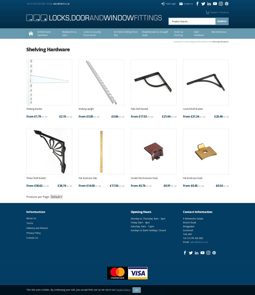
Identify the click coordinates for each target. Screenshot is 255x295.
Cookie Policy (123, 289)
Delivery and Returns (37, 228)
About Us (31, 218)
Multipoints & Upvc (69, 33)
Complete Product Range (184, 41)
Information (35, 212)
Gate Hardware (199, 33)
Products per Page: (37, 197)
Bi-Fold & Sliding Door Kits (125, 33)
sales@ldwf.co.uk (61, 3)
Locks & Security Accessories (92, 33)
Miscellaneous (218, 31)
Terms (29, 223)
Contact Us (32, 237)
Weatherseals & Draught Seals (155, 33)
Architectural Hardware (44, 33)
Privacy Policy (33, 232)
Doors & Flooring (178, 33)
